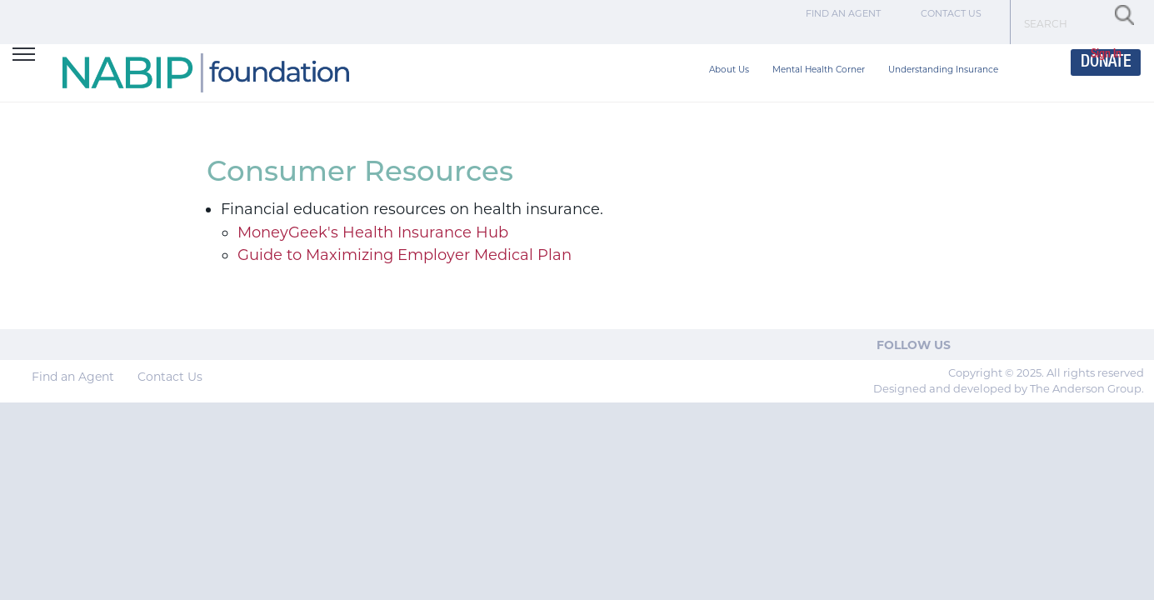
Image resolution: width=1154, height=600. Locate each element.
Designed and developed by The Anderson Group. (1008, 388)
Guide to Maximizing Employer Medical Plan (404, 255)
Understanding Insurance (943, 69)
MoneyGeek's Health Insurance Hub (372, 232)
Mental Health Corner (818, 69)
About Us (729, 69)
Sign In (1106, 54)
